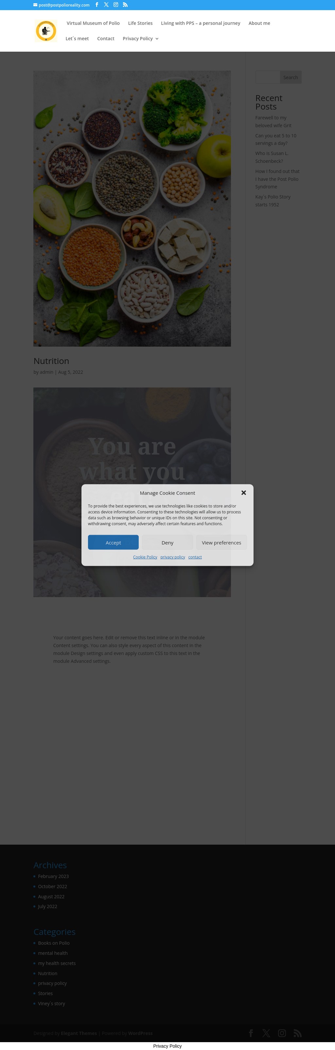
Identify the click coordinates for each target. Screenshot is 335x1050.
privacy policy (172, 557)
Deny (167, 542)
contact (195, 557)
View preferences (221, 542)
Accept (113, 542)
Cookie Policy (145, 557)
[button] (243, 493)
